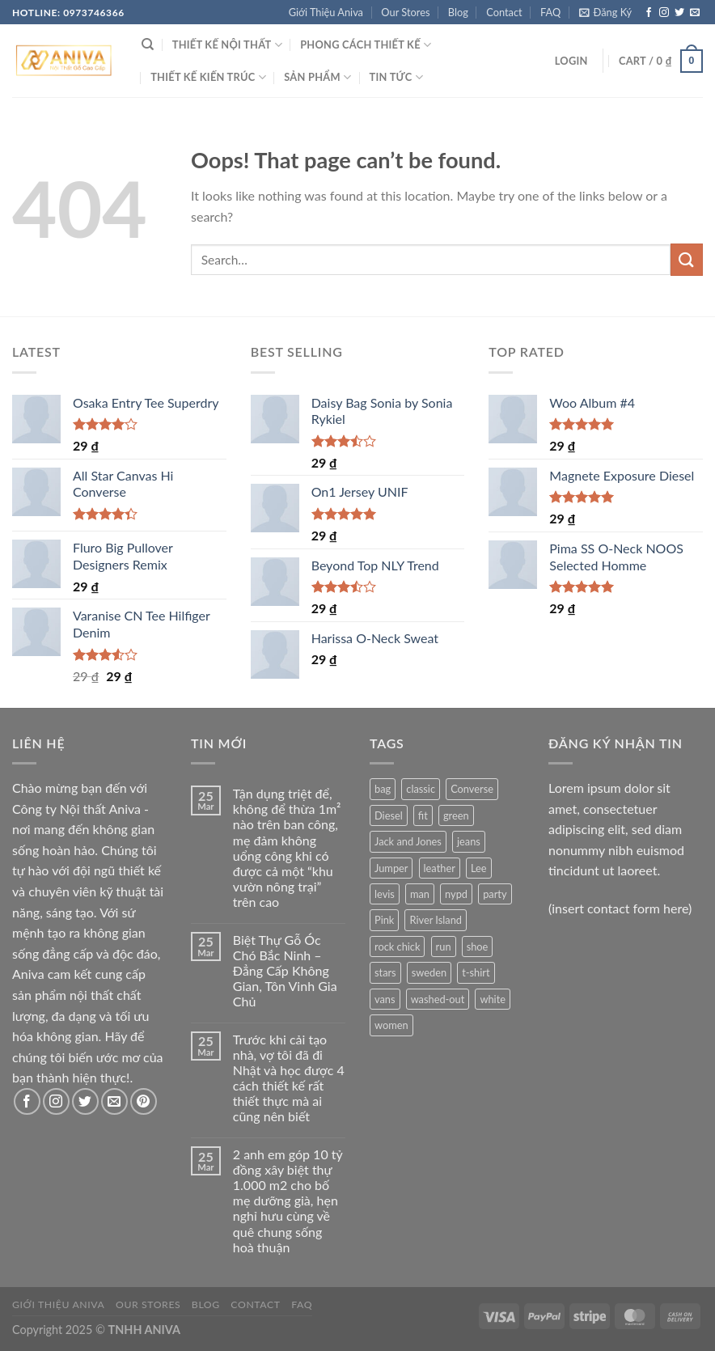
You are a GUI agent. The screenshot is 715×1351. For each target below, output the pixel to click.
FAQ (550, 12)
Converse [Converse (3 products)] (472, 788)
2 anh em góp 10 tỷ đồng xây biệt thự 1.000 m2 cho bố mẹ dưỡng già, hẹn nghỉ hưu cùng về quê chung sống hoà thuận (288, 1200)
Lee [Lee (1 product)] (479, 868)
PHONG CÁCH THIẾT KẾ (365, 45)
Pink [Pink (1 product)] (384, 919)
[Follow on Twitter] (679, 13)
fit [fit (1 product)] (423, 815)
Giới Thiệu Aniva (326, 12)
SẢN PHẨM (317, 77)
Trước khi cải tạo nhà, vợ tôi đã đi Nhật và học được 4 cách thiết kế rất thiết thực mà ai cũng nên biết (289, 1077)
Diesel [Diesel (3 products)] (388, 815)
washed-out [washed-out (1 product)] (438, 999)
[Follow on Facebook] (649, 13)
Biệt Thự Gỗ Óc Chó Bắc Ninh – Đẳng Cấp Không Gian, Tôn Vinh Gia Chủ (285, 971)
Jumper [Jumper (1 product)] (391, 868)
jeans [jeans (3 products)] (468, 841)
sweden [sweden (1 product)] (429, 972)
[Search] (148, 44)
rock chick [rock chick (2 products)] (397, 946)
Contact (504, 12)
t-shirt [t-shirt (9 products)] (475, 972)
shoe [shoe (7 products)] (478, 946)
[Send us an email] (695, 13)
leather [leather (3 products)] (439, 868)
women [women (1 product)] (391, 1025)
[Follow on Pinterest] (143, 1101)
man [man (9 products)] (419, 893)
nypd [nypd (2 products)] (456, 893)
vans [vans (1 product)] (385, 999)
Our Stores (405, 12)
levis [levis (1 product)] (384, 893)
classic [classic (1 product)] (420, 788)
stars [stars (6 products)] (385, 972)
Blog (458, 12)
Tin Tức (396, 77)
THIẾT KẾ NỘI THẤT (227, 45)
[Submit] (687, 259)
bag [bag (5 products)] (382, 788)
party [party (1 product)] (494, 893)
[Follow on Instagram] (664, 13)
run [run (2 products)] (443, 946)
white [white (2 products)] (493, 999)
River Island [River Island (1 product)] (435, 919)
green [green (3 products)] (456, 815)
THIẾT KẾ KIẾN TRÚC (208, 77)
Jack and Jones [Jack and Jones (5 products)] (408, 841)
